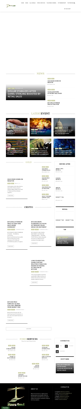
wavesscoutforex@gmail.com (65, 393)
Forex (13, 88)
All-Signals (33, 2)
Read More (10, 195)
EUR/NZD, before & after (58, 179)
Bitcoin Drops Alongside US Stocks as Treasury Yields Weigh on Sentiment (39, 224)
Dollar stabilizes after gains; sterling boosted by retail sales (24, 94)
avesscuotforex (64, 394)
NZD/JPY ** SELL (60, 197)
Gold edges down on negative (54, 81)
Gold (53, 78)
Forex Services (41, 2)
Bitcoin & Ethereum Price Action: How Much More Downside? (55, 104)
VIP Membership (62, 2)
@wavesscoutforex (65, 391)
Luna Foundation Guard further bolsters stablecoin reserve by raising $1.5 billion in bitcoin (39, 265)
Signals (59, 237)
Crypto (53, 100)
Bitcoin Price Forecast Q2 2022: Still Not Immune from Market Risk (14, 304)
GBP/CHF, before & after (58, 189)
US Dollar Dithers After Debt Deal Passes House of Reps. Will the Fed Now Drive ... (55, 94)
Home (22, 2)
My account (67, 8)
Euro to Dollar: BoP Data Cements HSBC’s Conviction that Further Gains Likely (63, 152)
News (26, 2)
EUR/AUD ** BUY (60, 220)
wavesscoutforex (20, 229)
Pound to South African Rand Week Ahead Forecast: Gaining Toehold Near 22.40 (40, 152)
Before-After (65, 237)
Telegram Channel (51, 2)
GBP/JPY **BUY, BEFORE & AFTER (59, 170)
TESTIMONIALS (70, 2)
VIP (58, 238)
